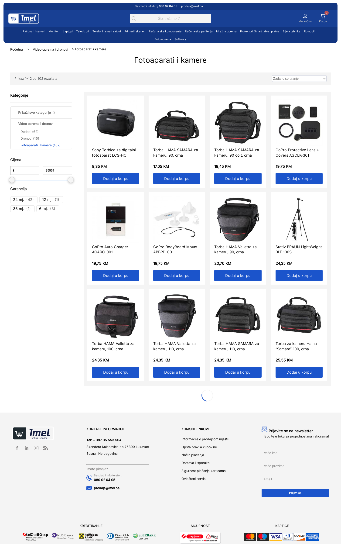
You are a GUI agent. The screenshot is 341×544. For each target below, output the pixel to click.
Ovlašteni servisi (193, 479)
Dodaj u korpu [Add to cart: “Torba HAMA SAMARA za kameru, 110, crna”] (237, 372)
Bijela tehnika (291, 31)
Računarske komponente (165, 31)
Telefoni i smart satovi (106, 31)
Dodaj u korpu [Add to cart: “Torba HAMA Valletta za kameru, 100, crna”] (115, 372)
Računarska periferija (199, 31)
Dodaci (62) (29, 132)
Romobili (309, 31)
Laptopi (68, 31)
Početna (16, 49)
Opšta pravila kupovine (199, 447)
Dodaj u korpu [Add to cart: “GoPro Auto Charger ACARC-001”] (115, 275)
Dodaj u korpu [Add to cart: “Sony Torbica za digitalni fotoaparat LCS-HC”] (115, 178)
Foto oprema (163, 39)
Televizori (82, 31)
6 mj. (43, 208)
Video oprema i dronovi (50, 49)
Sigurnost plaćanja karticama (203, 471)
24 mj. (18, 199)
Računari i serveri (34, 31)
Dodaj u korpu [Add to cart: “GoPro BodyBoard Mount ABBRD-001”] (176, 275)
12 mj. (47, 199)
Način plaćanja (192, 455)
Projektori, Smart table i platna (259, 31)
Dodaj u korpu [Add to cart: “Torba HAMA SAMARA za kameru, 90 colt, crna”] (237, 178)
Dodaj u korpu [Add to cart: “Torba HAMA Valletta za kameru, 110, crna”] (176, 372)
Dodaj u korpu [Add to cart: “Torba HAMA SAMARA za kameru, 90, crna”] (176, 178)
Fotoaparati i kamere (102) (40, 145)
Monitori (54, 31)
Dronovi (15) (29, 138)
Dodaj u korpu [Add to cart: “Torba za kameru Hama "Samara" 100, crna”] (299, 372)
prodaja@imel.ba (192, 6)
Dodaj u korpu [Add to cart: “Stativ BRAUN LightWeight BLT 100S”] (299, 275)
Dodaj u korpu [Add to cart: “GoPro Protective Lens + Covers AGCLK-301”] (299, 178)
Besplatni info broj (156, 6)
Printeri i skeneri (134, 31)
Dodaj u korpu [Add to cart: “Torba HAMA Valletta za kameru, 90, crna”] (237, 275)
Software (180, 39)
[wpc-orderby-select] (299, 78)
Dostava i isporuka (195, 463)
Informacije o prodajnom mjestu (205, 439)
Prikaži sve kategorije (37, 112)
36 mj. (18, 208)
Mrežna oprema (226, 31)
